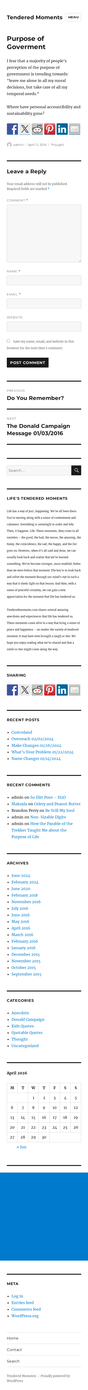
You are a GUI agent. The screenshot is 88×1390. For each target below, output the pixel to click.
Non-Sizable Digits (48, 817)
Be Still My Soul (59, 810)
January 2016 (23, 947)
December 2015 (25, 954)
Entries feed (22, 1302)
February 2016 (24, 941)
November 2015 (26, 961)
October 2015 (23, 967)
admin (18, 145)
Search (13, 1361)
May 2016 (20, 921)
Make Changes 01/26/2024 (36, 745)
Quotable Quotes (26, 1032)
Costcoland (21, 732)
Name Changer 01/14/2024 (36, 758)
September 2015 (26, 974)
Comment (17, 200)
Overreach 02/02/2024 (32, 738)
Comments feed (26, 1309)
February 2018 (24, 895)
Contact (14, 1349)
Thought (57, 145)
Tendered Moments (34, 17)
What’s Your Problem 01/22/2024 (42, 752)
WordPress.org (25, 1315)
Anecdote (20, 1013)
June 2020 (20, 888)
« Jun (22, 1147)
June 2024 (20, 875)
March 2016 (22, 934)
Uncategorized (25, 1045)
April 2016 (20, 928)
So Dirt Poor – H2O (48, 797)
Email (14, 294)
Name (13, 271)
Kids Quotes (22, 1026)
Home (13, 1338)
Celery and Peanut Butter (57, 803)
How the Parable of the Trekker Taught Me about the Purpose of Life (42, 830)
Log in (17, 1296)
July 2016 (19, 908)
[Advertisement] (44, 1217)
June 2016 (20, 915)
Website (15, 317)
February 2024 (24, 882)
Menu (73, 17)
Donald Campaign (28, 1019)
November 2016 (26, 901)
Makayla (19, 803)
